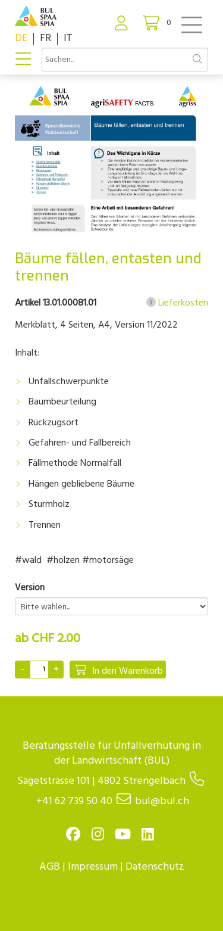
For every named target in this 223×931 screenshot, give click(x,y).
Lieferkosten (177, 303)
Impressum (93, 867)
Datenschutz (154, 867)
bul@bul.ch (162, 801)
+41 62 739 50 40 (74, 801)
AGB (49, 867)
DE (21, 38)
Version (30, 588)
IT (68, 38)
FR (45, 38)
